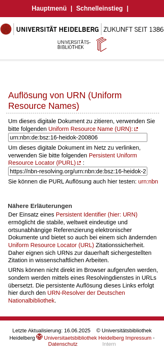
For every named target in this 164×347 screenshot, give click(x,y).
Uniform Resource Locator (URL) (51, 245)
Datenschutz (63, 344)
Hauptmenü (49, 8)
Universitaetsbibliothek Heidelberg (80, 338)
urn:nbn (148, 181)
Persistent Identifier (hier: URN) (96, 214)
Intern (109, 344)
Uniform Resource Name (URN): (90, 129)
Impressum (138, 338)
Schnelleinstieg (99, 8)
